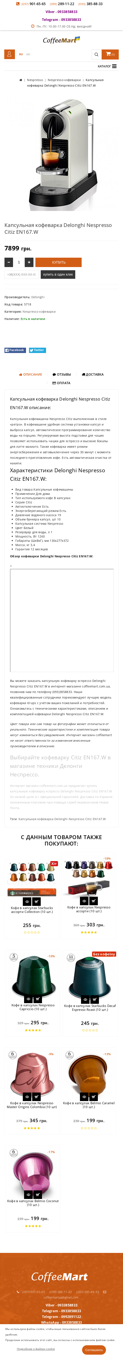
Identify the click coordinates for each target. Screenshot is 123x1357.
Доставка (93, 374)
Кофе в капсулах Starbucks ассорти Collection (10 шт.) (32, 910)
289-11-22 (62, 3)
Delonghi (38, 297)
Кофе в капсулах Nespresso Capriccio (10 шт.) (33, 1007)
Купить (58, 262)
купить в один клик (58, 274)
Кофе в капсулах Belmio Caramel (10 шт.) (89, 1105)
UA (28, 54)
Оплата (61, 383)
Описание (30, 374)
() (110, 53)
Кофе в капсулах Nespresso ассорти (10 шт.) (89, 909)
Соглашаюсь (94, 1350)
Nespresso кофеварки (39, 311)
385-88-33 (90, 3)
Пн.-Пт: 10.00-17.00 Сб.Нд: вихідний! (61, 26)
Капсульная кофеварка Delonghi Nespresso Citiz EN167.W (62, 819)
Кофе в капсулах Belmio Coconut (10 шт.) (33, 1203)
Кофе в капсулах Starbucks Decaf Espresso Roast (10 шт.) (90, 1008)
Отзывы (62, 374)
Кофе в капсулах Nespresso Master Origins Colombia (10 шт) (32, 1105)
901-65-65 (34, 3)
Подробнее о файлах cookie (36, 1349)
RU (21, 54)
